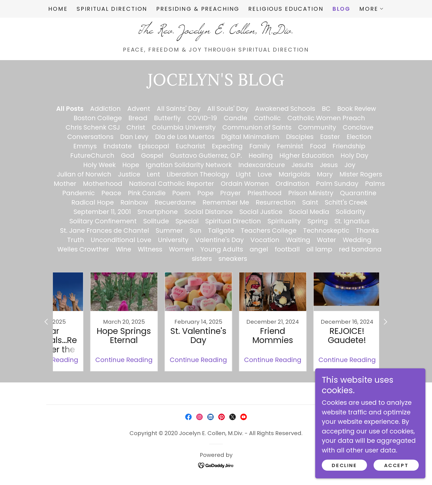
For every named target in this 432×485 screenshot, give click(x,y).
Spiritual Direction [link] (112, 9)
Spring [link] (317, 221)
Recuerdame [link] (175, 202)
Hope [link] (130, 164)
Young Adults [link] (221, 249)
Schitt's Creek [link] (346, 202)
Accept (396, 465)
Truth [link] (75, 239)
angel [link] (259, 249)
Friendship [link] (349, 146)
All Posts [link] (69, 108)
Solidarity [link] (350, 211)
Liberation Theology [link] (198, 174)
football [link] (287, 249)
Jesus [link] (329, 164)
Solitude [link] (156, 221)
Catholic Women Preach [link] (326, 118)
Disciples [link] (300, 136)
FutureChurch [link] (92, 155)
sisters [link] (202, 258)
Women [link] (181, 249)
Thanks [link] (367, 230)
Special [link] (187, 221)
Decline (344, 465)
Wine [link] (123, 249)
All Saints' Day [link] (179, 108)
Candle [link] (235, 118)
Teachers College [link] (268, 230)
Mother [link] (65, 183)
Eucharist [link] (190, 146)
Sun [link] (195, 230)
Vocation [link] (264, 239)
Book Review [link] (356, 108)
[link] (216, 31)
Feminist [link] (290, 146)
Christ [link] (135, 127)
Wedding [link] (357, 239)
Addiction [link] (105, 108)
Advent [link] (138, 108)
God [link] (127, 155)
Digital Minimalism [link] (250, 136)
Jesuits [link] (302, 164)
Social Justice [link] (260, 211)
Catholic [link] (267, 118)
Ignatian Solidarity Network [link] (189, 164)
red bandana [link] (360, 249)
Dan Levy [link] (134, 136)
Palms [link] (375, 183)
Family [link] (259, 146)
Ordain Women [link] (245, 183)
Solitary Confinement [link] (103, 221)
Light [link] (243, 174)
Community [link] (317, 127)
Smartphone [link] (157, 211)
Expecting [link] (227, 146)
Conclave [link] (358, 127)
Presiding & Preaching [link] (197, 9)
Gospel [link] (152, 155)
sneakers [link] (232, 258)
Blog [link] (341, 9)
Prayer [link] (230, 193)
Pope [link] (205, 193)
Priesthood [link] (264, 193)
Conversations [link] (90, 136)
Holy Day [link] (354, 155)
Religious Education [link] (285, 9)
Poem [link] (181, 193)
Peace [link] (111, 193)
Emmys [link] (85, 146)
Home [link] (58, 9)
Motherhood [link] (102, 183)
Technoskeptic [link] (326, 230)
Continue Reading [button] (104, 359)
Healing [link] (261, 155)
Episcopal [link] (153, 146)
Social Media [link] (309, 211)
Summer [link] (169, 230)
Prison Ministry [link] (310, 193)
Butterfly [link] (167, 118)
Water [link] (326, 239)
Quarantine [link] (358, 193)
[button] (371, 9)
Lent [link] (153, 174)
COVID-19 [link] (202, 118)
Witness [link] (150, 249)
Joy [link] (349, 164)
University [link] (173, 239)
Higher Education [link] (306, 155)
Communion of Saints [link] (256, 127)
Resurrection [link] (276, 202)
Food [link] (318, 146)
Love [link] (265, 174)
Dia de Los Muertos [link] (185, 136)
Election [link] (359, 136)
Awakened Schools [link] (285, 108)
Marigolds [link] (294, 174)
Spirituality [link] (284, 221)
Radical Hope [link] (92, 202)
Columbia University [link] (184, 127)
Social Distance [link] (208, 211)
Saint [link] (310, 202)
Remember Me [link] (225, 202)
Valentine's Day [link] (219, 239)
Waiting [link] (298, 239)
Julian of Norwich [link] (84, 174)
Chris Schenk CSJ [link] (93, 127)
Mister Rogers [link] (360, 174)
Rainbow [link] (134, 202)
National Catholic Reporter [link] (171, 183)
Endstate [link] (117, 146)
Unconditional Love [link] (121, 239)
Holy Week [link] (99, 164)
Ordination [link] (292, 183)
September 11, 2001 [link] (102, 211)
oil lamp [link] (319, 249)
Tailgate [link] (221, 230)
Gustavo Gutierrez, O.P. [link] (206, 155)
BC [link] (326, 108)
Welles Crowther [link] (83, 249)
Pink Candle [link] (147, 193)
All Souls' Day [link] (228, 108)
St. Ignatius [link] (351, 221)
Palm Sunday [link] (337, 183)
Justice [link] (129, 174)
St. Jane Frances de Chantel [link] (104, 230)
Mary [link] (325, 174)
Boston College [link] (98, 118)
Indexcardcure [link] (261, 164)
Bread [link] (137, 118)
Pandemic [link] (78, 193)
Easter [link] (330, 136)
